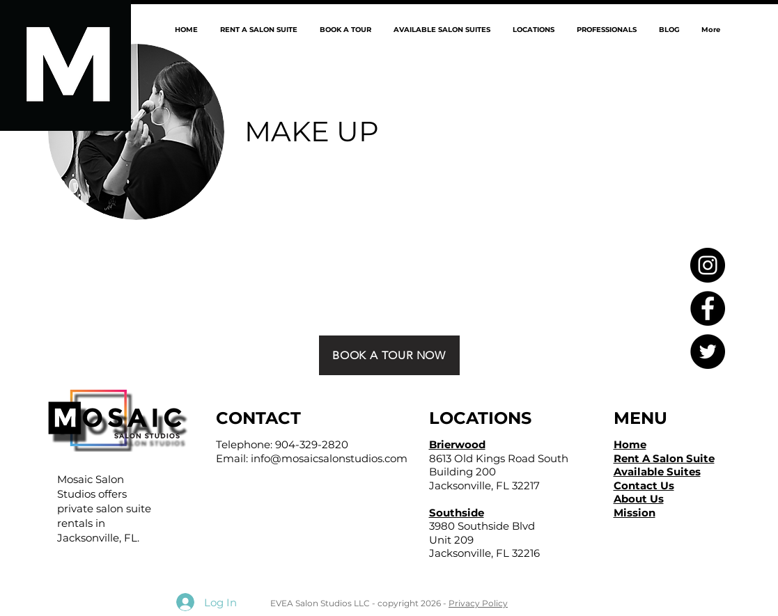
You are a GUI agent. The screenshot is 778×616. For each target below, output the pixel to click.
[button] (533, 29)
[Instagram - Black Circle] (707, 265)
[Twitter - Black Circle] (707, 351)
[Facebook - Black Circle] (707, 308)
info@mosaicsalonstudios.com (329, 458)
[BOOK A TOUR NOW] (389, 355)
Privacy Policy (478, 603)
